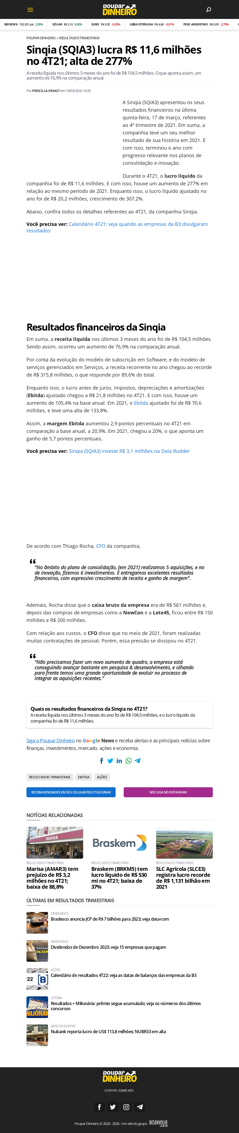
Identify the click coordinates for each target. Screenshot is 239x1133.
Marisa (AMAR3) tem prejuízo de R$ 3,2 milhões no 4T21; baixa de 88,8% (52, 878)
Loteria (56, 998)
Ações (102, 777)
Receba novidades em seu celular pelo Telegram (70, 792)
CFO (100, 546)
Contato (111, 1090)
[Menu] (30, 9)
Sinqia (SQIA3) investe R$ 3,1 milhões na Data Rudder (129, 451)
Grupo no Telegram (139, 1107)
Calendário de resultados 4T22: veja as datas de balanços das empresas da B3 (124, 975)
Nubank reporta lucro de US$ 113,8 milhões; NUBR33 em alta (108, 1031)
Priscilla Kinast (46, 90)
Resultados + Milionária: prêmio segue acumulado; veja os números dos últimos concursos (126, 1006)
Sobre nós (126, 1090)
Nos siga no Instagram (168, 792)
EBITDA (83, 777)
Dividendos (60, 913)
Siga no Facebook (99, 1107)
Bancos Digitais (63, 1026)
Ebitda (141, 403)
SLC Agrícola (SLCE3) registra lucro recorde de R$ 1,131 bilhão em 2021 (183, 878)
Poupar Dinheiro (41, 37)
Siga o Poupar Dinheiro (50, 740)
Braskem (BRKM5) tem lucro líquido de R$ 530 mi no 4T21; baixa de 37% (119, 878)
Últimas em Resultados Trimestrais (70, 900)
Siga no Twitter (112, 1107)
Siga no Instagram (126, 1107)
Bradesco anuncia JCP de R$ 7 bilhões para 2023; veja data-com (110, 919)
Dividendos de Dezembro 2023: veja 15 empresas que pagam (108, 947)
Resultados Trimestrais (79, 37)
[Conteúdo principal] (119, 566)
